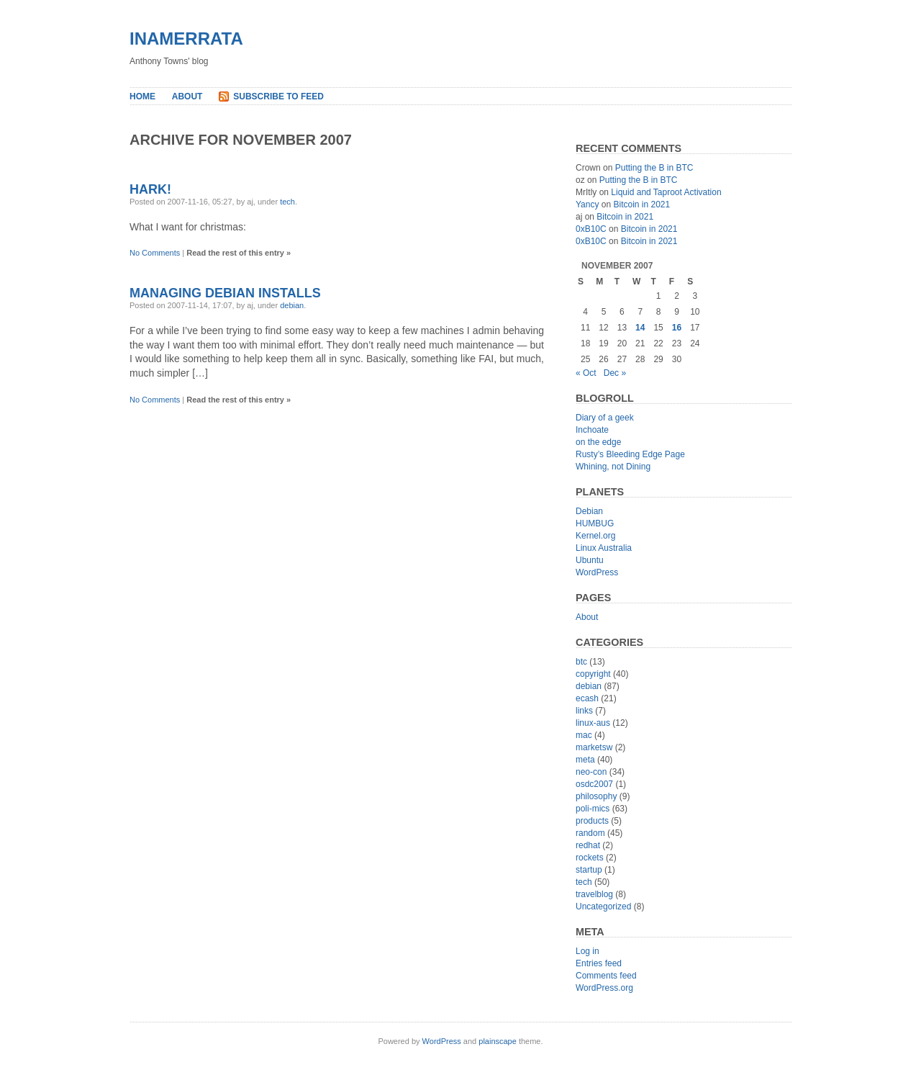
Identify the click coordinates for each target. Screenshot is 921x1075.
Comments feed (606, 976)
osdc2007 (594, 784)
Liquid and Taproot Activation (666, 192)
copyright (593, 674)
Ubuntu (590, 560)
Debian (589, 511)
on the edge (598, 442)
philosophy (596, 796)
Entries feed (599, 963)
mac (584, 735)
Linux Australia (604, 548)
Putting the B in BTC (654, 168)
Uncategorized (603, 906)
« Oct (586, 373)
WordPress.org (604, 988)
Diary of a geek (605, 418)
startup (589, 870)
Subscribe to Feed (278, 96)
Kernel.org (595, 536)
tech (287, 201)
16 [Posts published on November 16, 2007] (676, 328)
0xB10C (591, 229)
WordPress (597, 572)
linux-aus (593, 723)
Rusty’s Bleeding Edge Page (630, 454)
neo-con (591, 772)
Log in (587, 951)
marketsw (594, 747)
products (592, 821)
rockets (590, 858)
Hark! (150, 189)
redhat (588, 845)
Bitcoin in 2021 (641, 204)
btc (581, 662)
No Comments (155, 252)
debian (292, 305)
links (584, 711)
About (187, 96)
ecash (587, 698)
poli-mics (592, 809)
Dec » (615, 373)
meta (585, 760)
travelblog (594, 894)
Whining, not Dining (613, 467)
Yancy (587, 204)
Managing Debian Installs (225, 293)
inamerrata (186, 38)
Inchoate (592, 430)
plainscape (497, 1041)
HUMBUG (595, 523)
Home (142, 96)
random (590, 833)
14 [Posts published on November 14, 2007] (640, 328)
